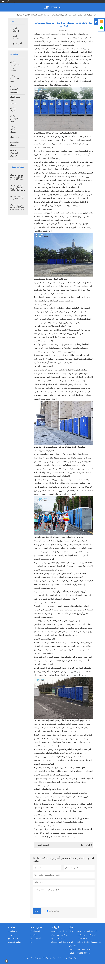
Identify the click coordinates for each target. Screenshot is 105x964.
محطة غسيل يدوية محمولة (15, 100)
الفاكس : (72, 953)
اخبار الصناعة (36, 15)
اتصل (71, 927)
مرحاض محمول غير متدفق (14, 118)
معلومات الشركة (36, 931)
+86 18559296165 (84, 949)
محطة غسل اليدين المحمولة (60, 942)
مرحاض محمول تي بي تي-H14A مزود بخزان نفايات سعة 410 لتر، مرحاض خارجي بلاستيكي (17, 190)
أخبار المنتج (17, 43)
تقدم (36, 911)
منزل (19, 15)
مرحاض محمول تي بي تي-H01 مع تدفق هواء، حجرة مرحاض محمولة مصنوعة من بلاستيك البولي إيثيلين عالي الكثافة (17, 209)
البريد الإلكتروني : (73, 944)
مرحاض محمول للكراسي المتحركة (60, 931)
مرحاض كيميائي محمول (13, 129)
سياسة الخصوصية (14, 942)
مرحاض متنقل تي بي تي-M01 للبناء (17, 197)
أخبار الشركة (16, 30)
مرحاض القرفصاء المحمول (14, 153)
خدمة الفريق (12, 931)
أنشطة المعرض (35, 938)
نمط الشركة (34, 935)
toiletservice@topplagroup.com (89, 942)
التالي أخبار (86, 845)
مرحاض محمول (13, 109)
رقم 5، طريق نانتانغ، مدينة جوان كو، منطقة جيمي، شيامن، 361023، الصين (88, 934)
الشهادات (11, 935)
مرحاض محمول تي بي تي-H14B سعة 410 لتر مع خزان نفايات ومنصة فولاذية (16, 179)
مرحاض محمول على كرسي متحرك (15, 66)
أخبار (27, 15)
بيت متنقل (14, 137)
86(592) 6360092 (83, 953)
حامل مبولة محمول (15, 143)
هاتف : (71, 949)
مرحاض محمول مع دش (14, 78)
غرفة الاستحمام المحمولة (14, 89)
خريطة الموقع (13, 938)
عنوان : (71, 931)
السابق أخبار (42, 845)
